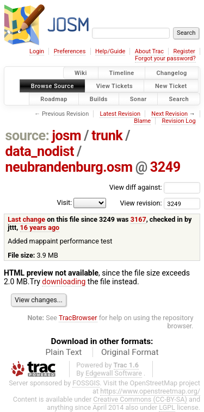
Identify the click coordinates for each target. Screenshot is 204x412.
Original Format (130, 352)
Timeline (121, 73)
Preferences (70, 51)
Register (184, 51)
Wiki (81, 73)
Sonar (138, 98)
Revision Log (178, 120)
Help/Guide (110, 51)
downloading (63, 281)
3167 (138, 219)
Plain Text (63, 352)
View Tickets (114, 85)
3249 (165, 167)
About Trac (149, 51)
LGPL (167, 407)
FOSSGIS (86, 383)
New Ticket (171, 85)
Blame (142, 120)
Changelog (171, 73)
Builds (99, 98)
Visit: (64, 202)
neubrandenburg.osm (69, 167)
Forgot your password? (165, 58)
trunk (106, 135)
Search (179, 98)
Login (36, 51)
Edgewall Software (113, 373)
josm (66, 135)
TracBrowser (78, 318)
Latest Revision (120, 113)
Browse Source (52, 85)
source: (27, 135)
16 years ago (40, 227)
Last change (26, 219)
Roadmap (53, 98)
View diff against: (154, 187)
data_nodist (40, 151)
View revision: (141, 203)
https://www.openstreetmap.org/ (150, 391)
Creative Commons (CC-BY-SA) (140, 399)
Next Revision (169, 113)
